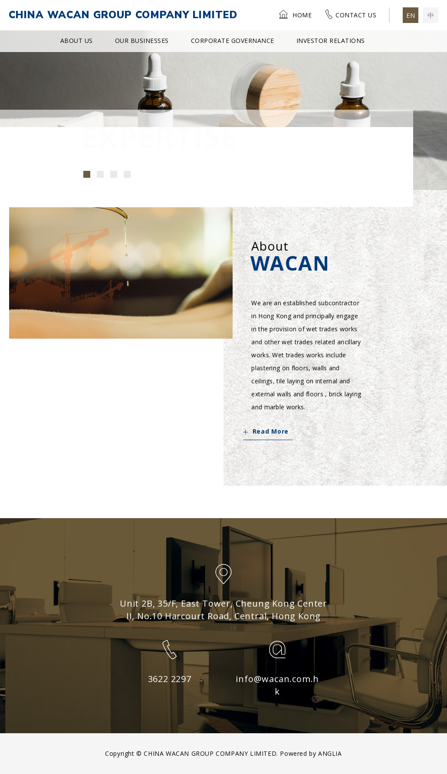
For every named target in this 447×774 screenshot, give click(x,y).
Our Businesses (142, 40)
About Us (76, 40)
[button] (86, 174)
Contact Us (350, 14)
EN (410, 15)
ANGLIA (330, 753)
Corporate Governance (232, 40)
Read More (266, 431)
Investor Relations (330, 40)
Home (295, 14)
